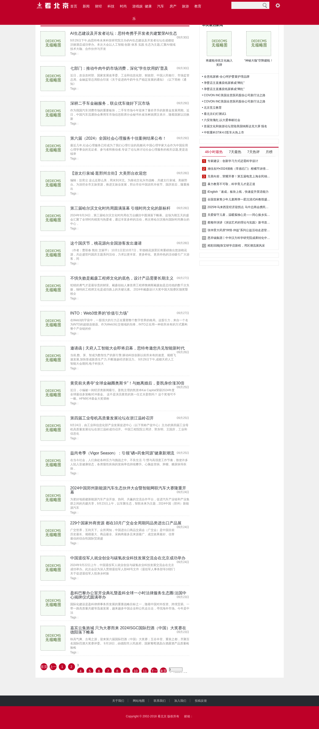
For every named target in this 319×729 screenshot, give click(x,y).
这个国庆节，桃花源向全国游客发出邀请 (106, 243)
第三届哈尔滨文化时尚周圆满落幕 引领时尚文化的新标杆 (120, 208)
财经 (98, 6)
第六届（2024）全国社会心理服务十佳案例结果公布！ (118, 138)
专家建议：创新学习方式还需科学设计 (233, 161)
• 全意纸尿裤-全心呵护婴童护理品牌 (226, 76)
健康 (148, 6)
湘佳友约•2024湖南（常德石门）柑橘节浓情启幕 (240, 168)
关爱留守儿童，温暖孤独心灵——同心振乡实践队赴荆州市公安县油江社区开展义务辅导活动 (240, 215)
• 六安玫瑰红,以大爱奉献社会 (221, 120)
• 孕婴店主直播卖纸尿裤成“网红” (223, 83)
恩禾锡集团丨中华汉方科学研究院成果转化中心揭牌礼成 (240, 238)
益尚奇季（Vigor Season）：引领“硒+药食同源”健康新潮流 (122, 453)
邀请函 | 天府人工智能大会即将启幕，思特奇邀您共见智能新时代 (127, 348)
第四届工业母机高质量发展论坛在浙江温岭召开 (112, 418)
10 (136, 671)
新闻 (86, 6)
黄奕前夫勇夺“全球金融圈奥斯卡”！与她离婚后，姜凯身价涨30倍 (127, 383)
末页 (163, 671)
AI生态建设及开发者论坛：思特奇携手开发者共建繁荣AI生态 (123, 33)
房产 (173, 6)
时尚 (123, 6)
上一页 (53, 667)
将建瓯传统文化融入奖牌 (219, 62)
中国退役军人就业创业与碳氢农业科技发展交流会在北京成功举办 (127, 558)
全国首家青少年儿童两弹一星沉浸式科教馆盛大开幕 (240, 199)
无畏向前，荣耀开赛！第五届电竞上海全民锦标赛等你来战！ (240, 176)
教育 (197, 6)
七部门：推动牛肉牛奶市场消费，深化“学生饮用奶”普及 (119, 68)
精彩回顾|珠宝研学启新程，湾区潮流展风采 (236, 245)
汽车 (160, 6)
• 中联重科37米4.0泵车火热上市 (223, 132)
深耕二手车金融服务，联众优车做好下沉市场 (110, 103)
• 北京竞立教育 (212, 107)
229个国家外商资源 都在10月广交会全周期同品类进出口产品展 (126, 523)
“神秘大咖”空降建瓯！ (258, 60)
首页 (73, 6)
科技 (110, 6)
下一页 (154, 671)
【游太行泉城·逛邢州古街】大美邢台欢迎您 (108, 173)
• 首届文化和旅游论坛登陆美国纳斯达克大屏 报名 (234, 126)
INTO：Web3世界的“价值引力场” (99, 313)
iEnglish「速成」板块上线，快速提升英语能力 (238, 191)
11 (145, 671)
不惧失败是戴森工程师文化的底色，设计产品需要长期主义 (122, 278)
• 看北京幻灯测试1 (214, 114)
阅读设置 (278, 5)
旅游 (185, 6)
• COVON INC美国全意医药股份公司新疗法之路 (234, 95)
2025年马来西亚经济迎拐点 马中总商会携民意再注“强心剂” (240, 207)
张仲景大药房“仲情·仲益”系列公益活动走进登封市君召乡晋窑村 (240, 230)
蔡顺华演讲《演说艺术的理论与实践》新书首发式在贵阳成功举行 (240, 222)
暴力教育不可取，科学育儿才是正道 (231, 184)
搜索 (264, 5)
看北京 (162, 716)
